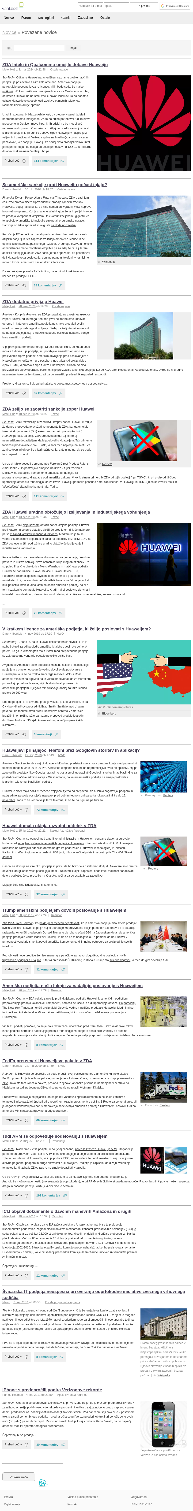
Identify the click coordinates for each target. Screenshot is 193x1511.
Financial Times (12, 197)
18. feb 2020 (26, 414)
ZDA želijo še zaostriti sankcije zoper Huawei (48, 409)
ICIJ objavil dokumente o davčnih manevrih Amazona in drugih (66, 1211)
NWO (60, 633)
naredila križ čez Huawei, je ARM (96, 1149)
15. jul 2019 (26, 830)
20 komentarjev (45, 613)
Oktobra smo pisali (28, 1224)
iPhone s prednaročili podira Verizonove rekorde (52, 1389)
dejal (114, 932)
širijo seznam (31, 525)
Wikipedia (108, 261)
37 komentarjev (45, 393)
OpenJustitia (55, 1315)
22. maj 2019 (27, 1141)
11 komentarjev (47, 1275)
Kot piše (25, 314)
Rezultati (56, 915)
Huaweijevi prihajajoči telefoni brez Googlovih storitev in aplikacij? (71, 750)
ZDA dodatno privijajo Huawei (33, 301)
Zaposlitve (85, 17)
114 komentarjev (46, 161)
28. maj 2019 (33, 1065)
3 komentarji (43, 734)
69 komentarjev (47, 1120)
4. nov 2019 (32, 633)
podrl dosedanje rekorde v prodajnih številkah (56, 1407)
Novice (9, 17)
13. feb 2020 (26, 517)
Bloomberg (109, 713)
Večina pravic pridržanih (83, 1497)
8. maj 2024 (26, 69)
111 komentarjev (46, 496)
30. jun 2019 (26, 915)
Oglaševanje (12, 1504)
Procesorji (58, 1141)
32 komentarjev (47, 969)
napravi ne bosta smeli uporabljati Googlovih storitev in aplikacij (86, 772)
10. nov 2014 (27, 1216)
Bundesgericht (68, 1310)
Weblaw (74, 1342)
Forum (26, 17)
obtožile (58, 543)
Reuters (7, 314)
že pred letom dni (62, 529)
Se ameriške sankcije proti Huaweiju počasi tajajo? (54, 184)
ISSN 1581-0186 (141, 1504)
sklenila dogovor (120, 960)
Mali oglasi (46, 18)
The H (6, 1310)
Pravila (8, 1497)
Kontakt (72, 1504)
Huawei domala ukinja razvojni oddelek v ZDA (49, 825)
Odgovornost (139, 1497)
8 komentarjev (46, 1045)
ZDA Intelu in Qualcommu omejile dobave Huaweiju (55, 64)
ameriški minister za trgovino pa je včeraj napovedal (35, 679)
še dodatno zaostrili (63, 225)
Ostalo (105, 17)
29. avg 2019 (33, 755)
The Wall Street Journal (17, 923)
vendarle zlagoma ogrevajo (112, 838)
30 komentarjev (47, 1444)
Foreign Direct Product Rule (68, 463)
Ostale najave (59, 69)
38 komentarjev (45, 285)
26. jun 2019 (26, 990)
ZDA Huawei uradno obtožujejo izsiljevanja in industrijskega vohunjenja (76, 512)
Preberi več (12, 160)
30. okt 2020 (33, 189)
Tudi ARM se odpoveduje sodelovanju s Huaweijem (54, 1136)
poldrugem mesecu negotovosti (59, 923)
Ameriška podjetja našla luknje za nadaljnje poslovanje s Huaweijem (72, 985)
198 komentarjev (48, 1195)
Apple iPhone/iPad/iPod (72, 1394)
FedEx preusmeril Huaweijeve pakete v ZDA (47, 1060)
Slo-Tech (8, 77)
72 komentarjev (47, 809)
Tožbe (55, 414)
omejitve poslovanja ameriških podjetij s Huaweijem (51, 843)
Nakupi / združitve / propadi (67, 830)
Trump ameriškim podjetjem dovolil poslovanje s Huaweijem (64, 910)
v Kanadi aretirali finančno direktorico (34, 534)
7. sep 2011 (20, 1302)
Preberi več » (13, 809)
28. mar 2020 (27, 306)
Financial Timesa (53, 197)
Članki (65, 18)
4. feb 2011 (33, 1394)
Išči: (9, 48)
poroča (12, 435)
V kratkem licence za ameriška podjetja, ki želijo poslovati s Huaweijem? (76, 628)
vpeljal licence (83, 211)
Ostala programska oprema (62, 1302)
